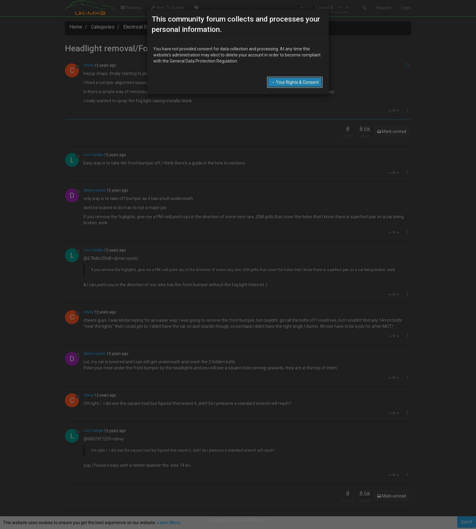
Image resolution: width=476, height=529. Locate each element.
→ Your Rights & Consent (295, 82)
